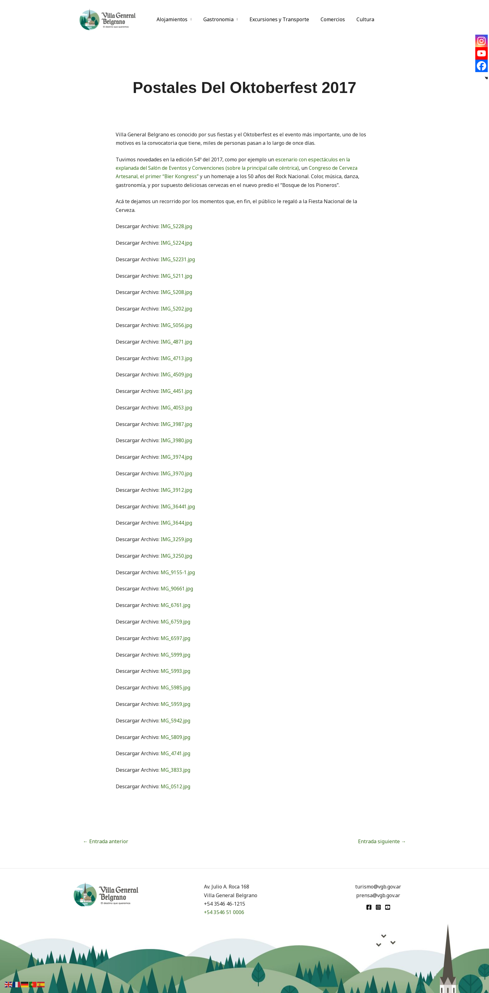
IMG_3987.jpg (176, 424)
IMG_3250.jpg (176, 555)
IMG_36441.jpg (178, 506)
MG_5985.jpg (176, 687)
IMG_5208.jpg (176, 292)
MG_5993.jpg (176, 671)
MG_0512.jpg (176, 786)
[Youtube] (481, 53)
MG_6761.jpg (176, 605)
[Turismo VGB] (107, 18)
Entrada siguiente (382, 841)
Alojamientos (171, 19)
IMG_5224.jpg (176, 242)
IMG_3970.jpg (176, 473)
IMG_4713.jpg (176, 358)
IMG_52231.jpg (178, 259)
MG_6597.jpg (176, 638)
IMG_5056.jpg (176, 325)
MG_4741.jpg (176, 753)
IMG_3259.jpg (176, 539)
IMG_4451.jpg (176, 391)
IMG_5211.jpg (176, 275)
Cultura (358, 19)
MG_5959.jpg (176, 704)
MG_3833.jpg (176, 769)
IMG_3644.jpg (176, 522)
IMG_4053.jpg (176, 407)
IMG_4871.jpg (176, 341)
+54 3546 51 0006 (224, 912)
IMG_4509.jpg (176, 374)
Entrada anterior (105, 841)
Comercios (327, 19)
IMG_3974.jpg (176, 456)
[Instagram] (481, 41)
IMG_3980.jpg (176, 440)
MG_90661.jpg (177, 588)
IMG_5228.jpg (176, 226)
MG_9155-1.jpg (178, 572)
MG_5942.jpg (176, 720)
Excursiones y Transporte (275, 19)
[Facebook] (481, 66)
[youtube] (387, 907)
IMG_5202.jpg (176, 308)
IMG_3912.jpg (176, 490)
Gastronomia (216, 19)
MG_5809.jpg (176, 737)
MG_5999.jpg (176, 654)
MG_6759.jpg (176, 621)
